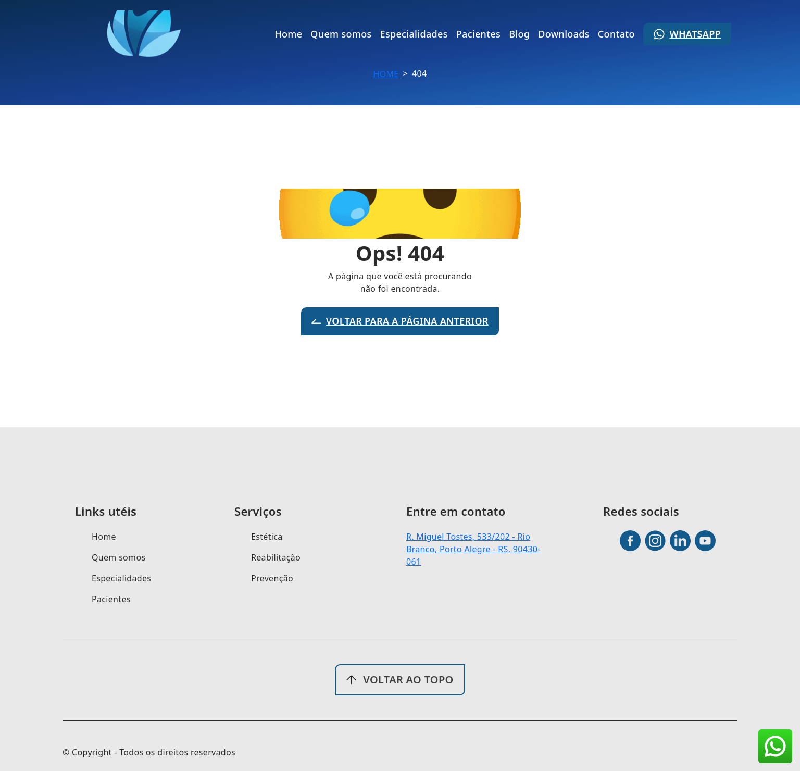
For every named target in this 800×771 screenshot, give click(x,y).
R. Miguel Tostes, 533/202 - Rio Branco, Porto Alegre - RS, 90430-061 (473, 549)
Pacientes (111, 599)
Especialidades (121, 578)
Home (386, 74)
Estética (266, 536)
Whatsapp (687, 34)
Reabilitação (276, 557)
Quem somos (118, 557)
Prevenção (272, 578)
